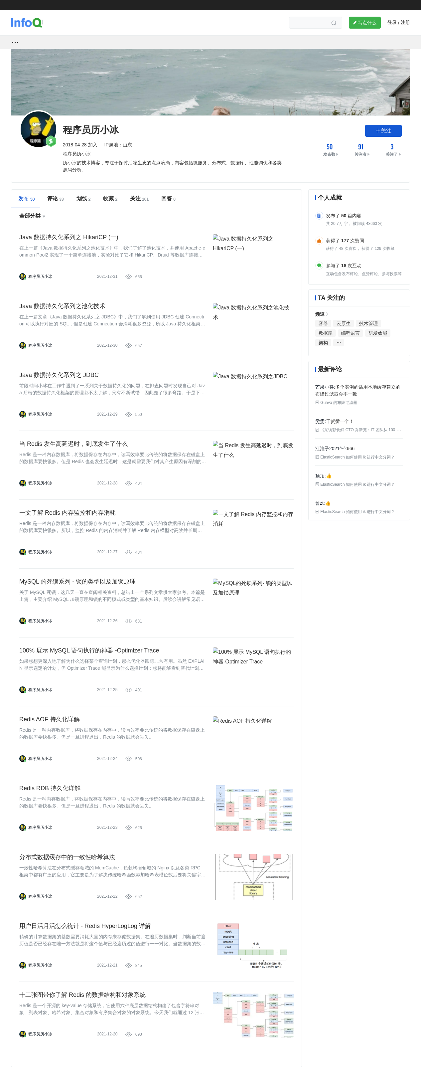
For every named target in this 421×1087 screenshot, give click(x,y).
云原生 (344, 323)
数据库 (326, 333)
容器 (323, 323)
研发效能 (377, 333)
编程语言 (350, 333)
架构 (323, 342)
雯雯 (320, 421)
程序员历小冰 (40, 276)
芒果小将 (324, 387)
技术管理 (368, 323)
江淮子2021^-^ (330, 448)
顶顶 (320, 475)
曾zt (319, 503)
